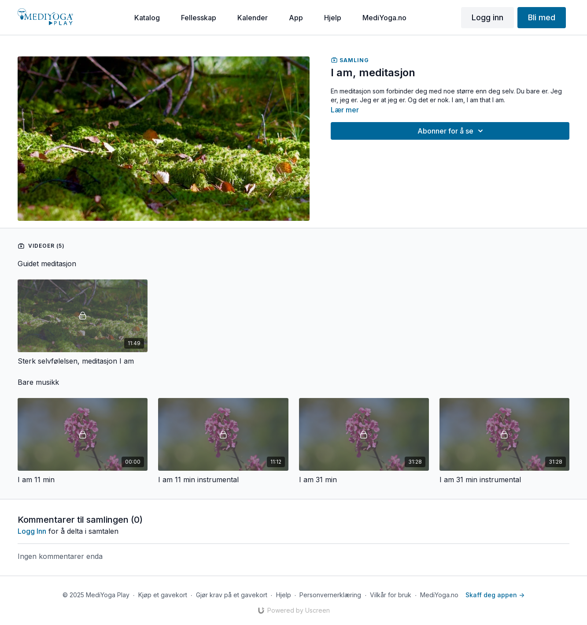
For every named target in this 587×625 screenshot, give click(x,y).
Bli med (541, 17)
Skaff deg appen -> (494, 595)
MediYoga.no (439, 595)
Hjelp (283, 595)
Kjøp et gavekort (162, 595)
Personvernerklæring (330, 595)
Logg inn (487, 17)
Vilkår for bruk (390, 595)
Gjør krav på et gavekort (231, 595)
